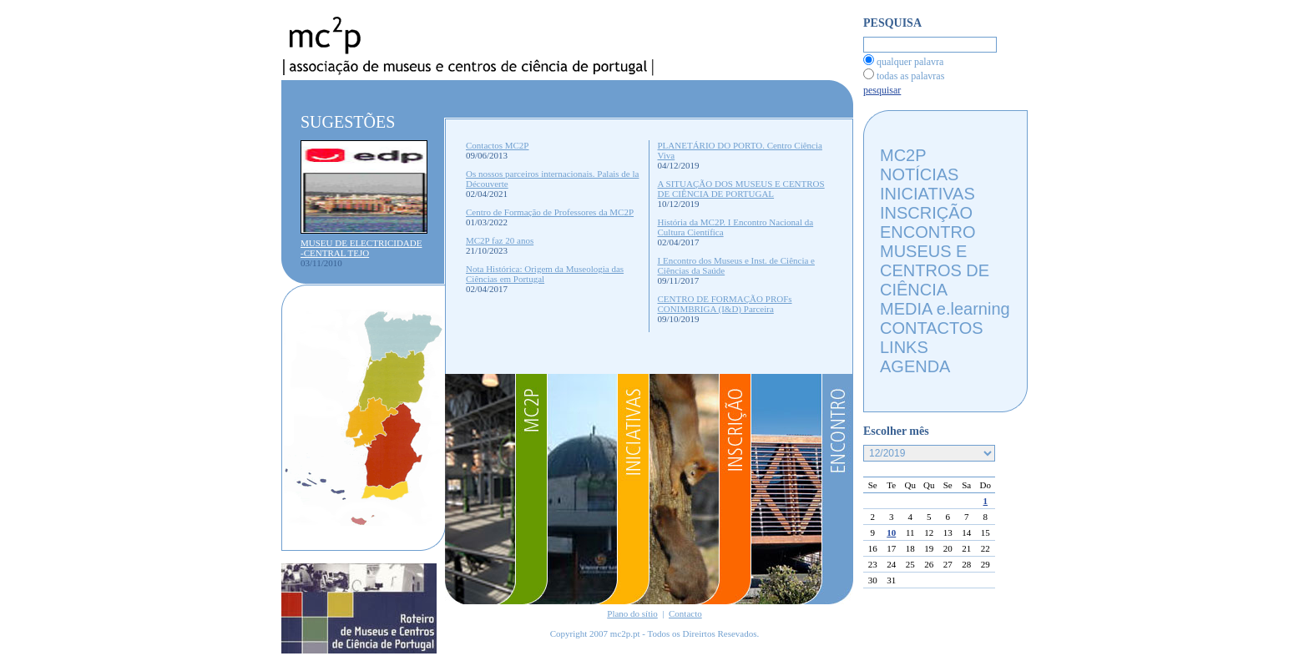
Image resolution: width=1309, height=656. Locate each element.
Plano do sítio (632, 613)
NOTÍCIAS (919, 174)
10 (891, 532)
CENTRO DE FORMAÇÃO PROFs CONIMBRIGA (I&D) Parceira (725, 304)
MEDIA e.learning (945, 309)
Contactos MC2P (497, 145)
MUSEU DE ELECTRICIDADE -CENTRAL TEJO (361, 248)
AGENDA (915, 366)
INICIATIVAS (927, 193)
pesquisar (882, 90)
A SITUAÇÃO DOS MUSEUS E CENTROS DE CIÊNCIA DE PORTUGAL (741, 189)
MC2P (903, 155)
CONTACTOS (931, 328)
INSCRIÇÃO (926, 213)
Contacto (685, 613)
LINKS (904, 347)
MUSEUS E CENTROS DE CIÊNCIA (934, 270)
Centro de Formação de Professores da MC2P (550, 212)
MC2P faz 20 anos (499, 240)
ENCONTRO (927, 232)
